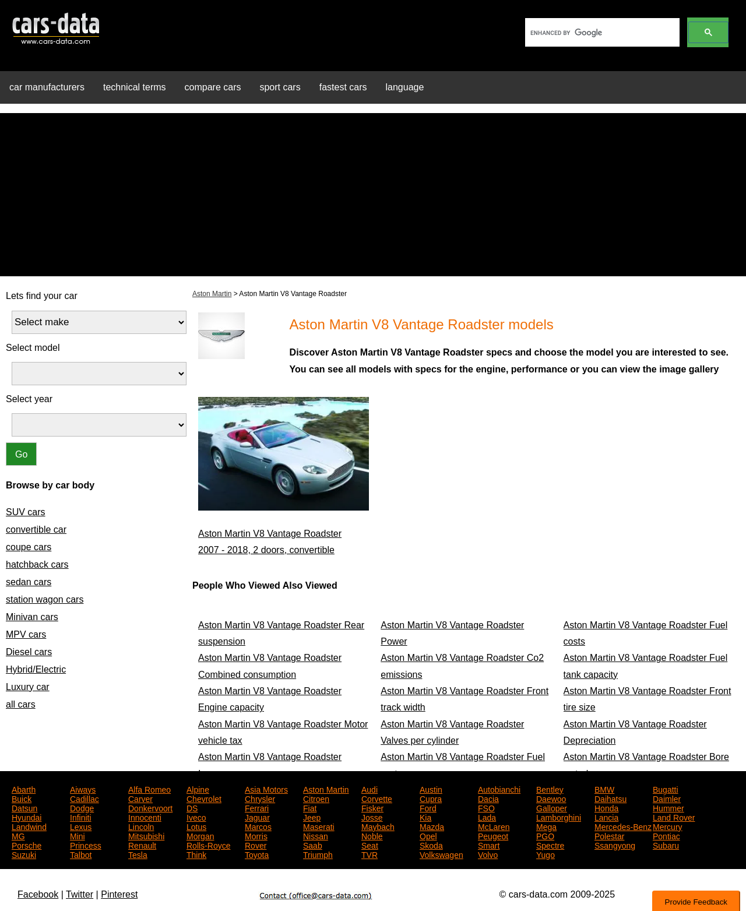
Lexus (81, 825)
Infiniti (81, 816)
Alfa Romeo (149, 788)
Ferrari (257, 807)
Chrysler (260, 797)
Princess (85, 844)
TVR (369, 853)
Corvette (376, 797)
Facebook (37, 894)
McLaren (493, 825)
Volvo (488, 853)
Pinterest (119, 894)
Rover (255, 844)
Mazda (432, 825)
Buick (21, 797)
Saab (312, 844)
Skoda (431, 844)
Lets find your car (42, 296)
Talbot (81, 853)
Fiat (309, 807)
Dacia (488, 797)
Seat (369, 844)
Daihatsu (610, 797)
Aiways (83, 788)
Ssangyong (614, 844)
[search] (601, 32)
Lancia (606, 816)
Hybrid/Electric (36, 669)
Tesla (137, 853)
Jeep (312, 816)
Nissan (315, 835)
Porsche (26, 844)
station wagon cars (44, 599)
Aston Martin (211, 294)
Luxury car (28, 687)
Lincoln (141, 825)
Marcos (258, 825)
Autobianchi (499, 788)
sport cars (279, 87)
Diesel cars (29, 652)
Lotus (196, 825)
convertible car (36, 529)
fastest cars (343, 87)
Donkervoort (150, 807)
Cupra (431, 797)
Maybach (378, 825)
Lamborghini (558, 816)
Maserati (319, 825)
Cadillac (84, 797)
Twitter (79, 894)
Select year (29, 399)
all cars (21, 704)
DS (192, 807)
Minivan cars (32, 617)
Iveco (196, 816)
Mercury (667, 825)
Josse (372, 816)
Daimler (667, 797)
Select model (33, 348)
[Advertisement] (373, 194)
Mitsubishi (146, 835)
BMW (604, 788)
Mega (546, 825)
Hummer (668, 807)
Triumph (318, 853)
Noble (372, 835)
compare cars (213, 87)
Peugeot (493, 835)
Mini (77, 835)
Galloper (551, 807)
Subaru (666, 844)
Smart (488, 844)
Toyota (257, 853)
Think (196, 853)
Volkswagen (441, 853)
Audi (369, 788)
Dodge (82, 807)
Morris (256, 835)
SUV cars (25, 512)
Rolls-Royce (208, 844)
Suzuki (24, 853)
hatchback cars (37, 564)
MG (18, 835)
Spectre (550, 844)
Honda (606, 807)
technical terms (134, 87)
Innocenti (144, 816)
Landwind (29, 825)
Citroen (316, 797)
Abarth (24, 788)
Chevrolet (203, 797)
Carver (140, 797)
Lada (487, 816)
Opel (428, 835)
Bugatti (665, 788)
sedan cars (28, 582)
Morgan (200, 835)
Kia (425, 816)
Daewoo (551, 797)
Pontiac (666, 835)
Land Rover (674, 816)
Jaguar (257, 816)
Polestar (609, 835)
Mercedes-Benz (623, 825)
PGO (545, 835)
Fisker (372, 807)
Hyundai (26, 816)
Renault (142, 844)
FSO (486, 807)
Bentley (550, 788)
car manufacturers (47, 87)
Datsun (24, 807)
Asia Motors (266, 788)
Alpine (197, 788)
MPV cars (26, 634)
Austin (431, 788)
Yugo (545, 853)
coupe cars (28, 547)
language (405, 87)
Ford (428, 807)
